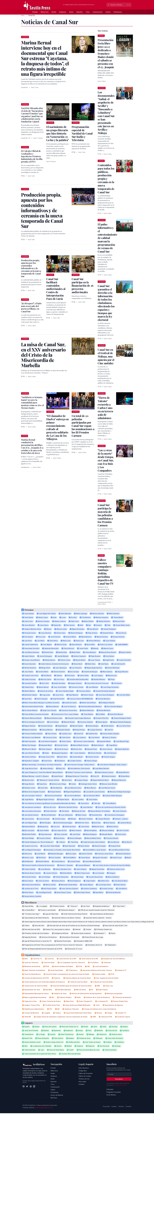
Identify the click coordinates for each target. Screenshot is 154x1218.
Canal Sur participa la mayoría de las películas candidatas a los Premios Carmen (105, 515)
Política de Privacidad (85, 1073)
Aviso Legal (82, 1081)
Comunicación (97, 12)
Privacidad (106, 1106)
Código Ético (83, 1070)
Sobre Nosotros (84, 1068)
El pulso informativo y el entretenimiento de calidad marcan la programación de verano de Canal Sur (107, 238)
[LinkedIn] (34, 1086)
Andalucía (62, 12)
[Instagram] (31, 1086)
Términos (121, 1106)
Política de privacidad (120, 1085)
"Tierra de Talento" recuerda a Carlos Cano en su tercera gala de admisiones (105, 408)
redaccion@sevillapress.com (44, 1107)
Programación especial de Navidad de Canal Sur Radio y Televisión (82, 133)
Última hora (44, 12)
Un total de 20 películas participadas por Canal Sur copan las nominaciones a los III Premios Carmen (83, 425)
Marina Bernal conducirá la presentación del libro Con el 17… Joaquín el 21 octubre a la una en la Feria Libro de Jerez (32, 446)
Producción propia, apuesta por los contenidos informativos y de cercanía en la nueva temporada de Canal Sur (31, 268)
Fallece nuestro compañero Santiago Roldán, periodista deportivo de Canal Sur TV (106, 571)
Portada (35, 12)
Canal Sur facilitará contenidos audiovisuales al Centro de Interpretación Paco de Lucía (55, 288)
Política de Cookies (85, 1076)
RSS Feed (54, 1098)
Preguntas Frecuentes (114, 1092)
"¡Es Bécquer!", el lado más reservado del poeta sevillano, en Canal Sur (31, 307)
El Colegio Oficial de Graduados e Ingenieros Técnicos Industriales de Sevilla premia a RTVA (31, 156)
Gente (71, 12)
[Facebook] (24, 1086)
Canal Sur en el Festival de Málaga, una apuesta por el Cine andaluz (106, 356)
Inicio (22, 15)
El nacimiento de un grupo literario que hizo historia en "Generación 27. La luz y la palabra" (57, 133)
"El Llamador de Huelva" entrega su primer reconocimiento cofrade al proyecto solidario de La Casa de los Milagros (57, 427)
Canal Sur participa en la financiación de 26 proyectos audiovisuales (82, 285)
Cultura (108, 12)
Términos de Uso (84, 1079)
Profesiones (118, 12)
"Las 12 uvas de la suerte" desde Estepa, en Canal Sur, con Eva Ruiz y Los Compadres (106, 460)
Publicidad (110, 1089)
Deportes (79, 12)
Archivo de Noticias (57, 1095)
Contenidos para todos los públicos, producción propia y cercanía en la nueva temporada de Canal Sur (106, 178)
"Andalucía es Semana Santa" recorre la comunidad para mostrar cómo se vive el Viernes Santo (32, 402)
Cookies (114, 1106)
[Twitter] (27, 1086)
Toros (88, 12)
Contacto (81, 1084)
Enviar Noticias (111, 1095)
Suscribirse (119, 1079)
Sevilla (54, 12)
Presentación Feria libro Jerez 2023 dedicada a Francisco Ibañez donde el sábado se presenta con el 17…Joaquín (106, 53)
